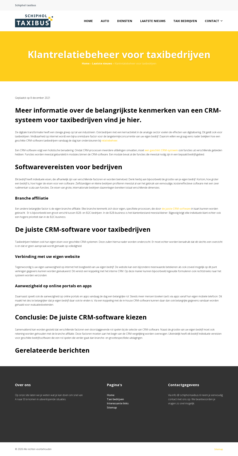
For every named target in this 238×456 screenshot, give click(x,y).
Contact (214, 21)
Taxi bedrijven (185, 21)
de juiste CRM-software (176, 208)
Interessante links (118, 403)
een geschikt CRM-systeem (161, 150)
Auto (105, 21)
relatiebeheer (109, 140)
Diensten (124, 21)
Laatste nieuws (152, 21)
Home (88, 21)
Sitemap (112, 407)
